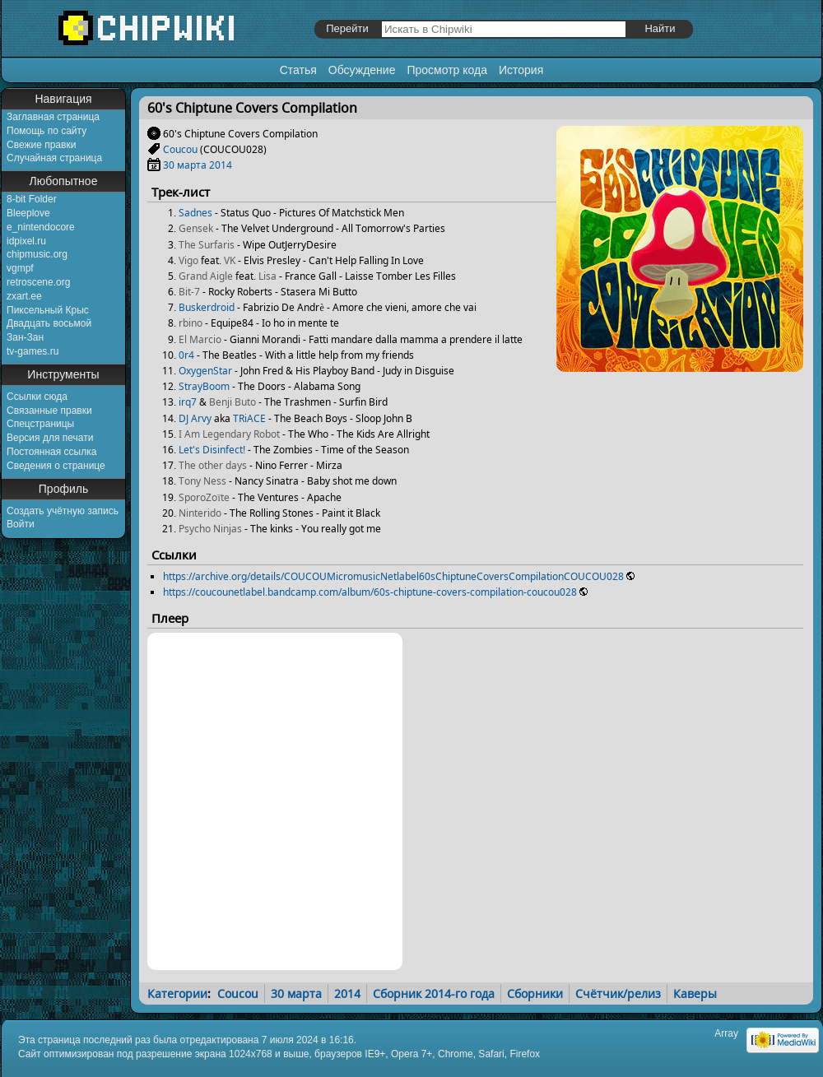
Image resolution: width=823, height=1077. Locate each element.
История (521, 70)
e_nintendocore (41, 227)
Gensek (196, 228)
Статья (298, 70)
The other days (213, 465)
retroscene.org (38, 282)
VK (229, 260)
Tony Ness (202, 481)
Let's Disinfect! (212, 450)
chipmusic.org (37, 254)
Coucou (180, 149)
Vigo (188, 260)
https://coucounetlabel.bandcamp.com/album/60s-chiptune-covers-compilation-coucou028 (370, 592)
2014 (220, 165)
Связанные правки (49, 410)
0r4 (186, 355)
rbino (190, 323)
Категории (177, 993)
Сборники (535, 993)
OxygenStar (205, 371)
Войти (21, 524)
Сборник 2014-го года (434, 993)
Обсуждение (362, 70)
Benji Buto (232, 402)
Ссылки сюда (37, 396)
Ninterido (200, 513)
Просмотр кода (447, 70)
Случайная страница (54, 158)
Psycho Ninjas (210, 529)
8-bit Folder (32, 199)
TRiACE (249, 418)
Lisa (267, 276)
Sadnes (195, 213)
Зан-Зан (25, 337)
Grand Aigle (206, 276)
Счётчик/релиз (618, 993)
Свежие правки (41, 145)
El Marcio (200, 339)
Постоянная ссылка (51, 451)
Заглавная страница (53, 117)
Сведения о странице (56, 465)
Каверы (695, 993)
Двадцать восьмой (49, 323)
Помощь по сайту (46, 131)
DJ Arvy (195, 418)
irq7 (188, 402)
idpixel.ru (26, 241)
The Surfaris (207, 245)
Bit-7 (189, 292)
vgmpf (20, 268)
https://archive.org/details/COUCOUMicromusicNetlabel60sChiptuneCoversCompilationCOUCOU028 (393, 576)
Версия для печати (50, 437)
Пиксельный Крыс (48, 310)
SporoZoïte (204, 497)
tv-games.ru (32, 351)
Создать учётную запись (63, 511)
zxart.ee (24, 296)
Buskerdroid (207, 307)
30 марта (185, 165)
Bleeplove (28, 213)
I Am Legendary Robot (229, 434)
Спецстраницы (40, 423)
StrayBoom (204, 386)
